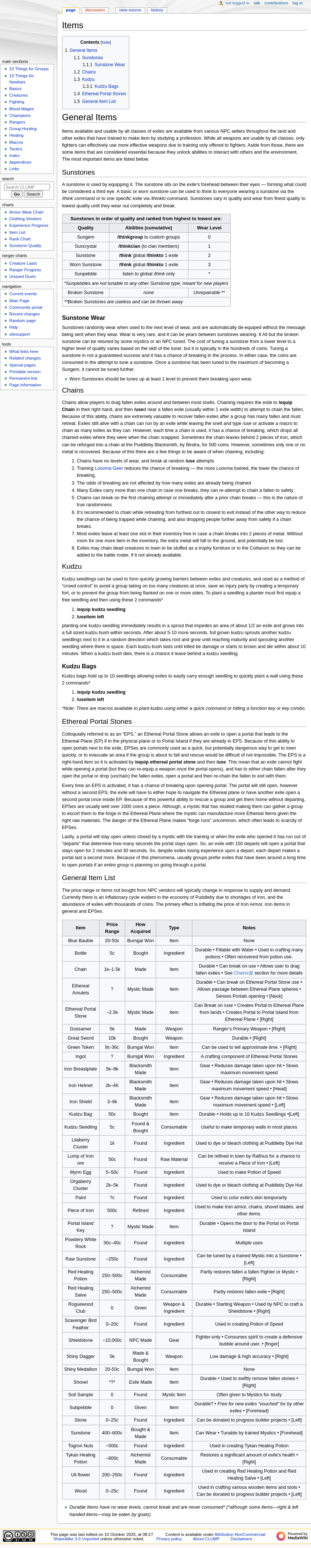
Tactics (15, 149)
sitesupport (19, 334)
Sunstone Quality (25, 245)
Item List (17, 232)
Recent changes (24, 314)
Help (13, 327)
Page (71, 10)
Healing (16, 135)
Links (14, 169)
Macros (16, 142)
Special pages (22, 365)
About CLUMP (206, 1539)
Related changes (25, 358)
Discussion (95, 10)
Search (8, 178)
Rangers (17, 122)
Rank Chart (19, 239)
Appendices (20, 162)
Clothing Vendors (25, 219)
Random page (22, 320)
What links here (23, 351)
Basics (15, 88)
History (157, 10)
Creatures (18, 95)
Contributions (276, 3)
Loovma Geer (109, 468)
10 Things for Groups (28, 69)
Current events (23, 294)
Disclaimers (241, 1539)
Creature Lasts (23, 263)
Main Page (19, 300)
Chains (241, 973)
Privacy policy (169, 1539)
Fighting (16, 102)
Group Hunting (23, 128)
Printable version (24, 371)
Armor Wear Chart (26, 212)
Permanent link (23, 378)
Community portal (25, 307)
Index (14, 155)
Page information (25, 385)
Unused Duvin (22, 276)
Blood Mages (21, 109)
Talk (257, 3)
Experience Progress (28, 225)
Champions (19, 115)
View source (130, 10)
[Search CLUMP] (27, 187)
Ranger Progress (25, 270)
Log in (298, 3)
